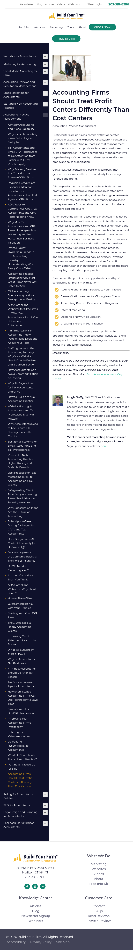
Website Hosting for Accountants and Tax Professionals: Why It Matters (21, 412)
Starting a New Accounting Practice (20, 105)
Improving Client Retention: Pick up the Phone (22, 640)
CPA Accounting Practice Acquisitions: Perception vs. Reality (21, 295)
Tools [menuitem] (71, 27)
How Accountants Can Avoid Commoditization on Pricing (23, 374)
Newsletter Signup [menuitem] (35, 916)
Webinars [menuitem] (74, 4)
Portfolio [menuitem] (23, 27)
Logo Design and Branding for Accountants (20, 814)
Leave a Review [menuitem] (99, 921)
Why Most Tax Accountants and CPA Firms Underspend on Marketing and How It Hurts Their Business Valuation (22, 232)
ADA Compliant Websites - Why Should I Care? (22, 589)
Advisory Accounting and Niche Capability (21, 126)
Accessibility (16, 942)
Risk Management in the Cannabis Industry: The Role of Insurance (22, 556)
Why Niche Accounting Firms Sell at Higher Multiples (22, 138)
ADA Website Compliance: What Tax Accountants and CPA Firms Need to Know (22, 210)
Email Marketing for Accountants (16, 94)
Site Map (63, 942)
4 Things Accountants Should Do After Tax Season (21, 672)
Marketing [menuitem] (56, 27)
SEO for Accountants (16, 805)
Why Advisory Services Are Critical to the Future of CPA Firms (22, 173)
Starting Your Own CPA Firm (23, 615)
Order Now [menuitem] (102, 27)
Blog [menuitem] (39, 4)
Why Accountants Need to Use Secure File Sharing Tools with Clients (23, 430)
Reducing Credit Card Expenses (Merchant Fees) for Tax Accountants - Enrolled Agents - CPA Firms (22, 191)
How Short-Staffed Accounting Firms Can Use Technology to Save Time (23, 697)
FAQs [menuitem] (99, 911)
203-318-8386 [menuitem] (118, 4)
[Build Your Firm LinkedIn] (43, 886)
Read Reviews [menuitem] (98, 916)
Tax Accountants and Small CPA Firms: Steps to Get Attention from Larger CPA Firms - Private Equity (22, 156)
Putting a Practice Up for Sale (21, 766)
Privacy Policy (40, 942)
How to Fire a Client (20, 598)
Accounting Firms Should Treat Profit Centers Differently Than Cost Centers (20, 780)
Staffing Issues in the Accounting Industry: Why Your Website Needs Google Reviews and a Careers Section (22, 356)
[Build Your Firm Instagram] (35, 886)
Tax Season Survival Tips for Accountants (21, 684)
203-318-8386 (35, 877)
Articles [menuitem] (49, 4)
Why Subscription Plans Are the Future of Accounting (23, 512)
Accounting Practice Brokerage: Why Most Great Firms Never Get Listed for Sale (22, 280)
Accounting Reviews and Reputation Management (19, 84)
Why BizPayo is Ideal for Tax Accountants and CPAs (21, 387)
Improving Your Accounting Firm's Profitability (19, 722)
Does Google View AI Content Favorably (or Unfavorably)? (21, 543)
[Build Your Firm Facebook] (27, 886)
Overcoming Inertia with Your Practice (20, 606)
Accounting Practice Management (16, 116)
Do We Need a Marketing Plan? (18, 568)
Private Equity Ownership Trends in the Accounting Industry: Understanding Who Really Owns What (21, 258)
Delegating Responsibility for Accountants (18, 745)
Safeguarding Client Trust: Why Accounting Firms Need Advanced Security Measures (22, 496)
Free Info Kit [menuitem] (66, 38)
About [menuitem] (82, 27)
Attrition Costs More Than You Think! (20, 577)
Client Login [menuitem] (94, 4)
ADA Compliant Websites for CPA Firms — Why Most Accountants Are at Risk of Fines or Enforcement (23, 315)
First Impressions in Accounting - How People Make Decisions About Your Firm (22, 336)
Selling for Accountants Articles (18, 796)
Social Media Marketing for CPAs (20, 73)
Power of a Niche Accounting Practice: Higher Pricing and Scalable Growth (21, 461)
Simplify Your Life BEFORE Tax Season (21, 711)
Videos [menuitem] (61, 4)
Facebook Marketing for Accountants (18, 825)
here (104, 446)
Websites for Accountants (19, 56)
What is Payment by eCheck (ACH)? (21, 651)
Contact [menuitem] (99, 906)
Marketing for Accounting (19, 64)
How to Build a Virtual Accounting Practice (21, 399)
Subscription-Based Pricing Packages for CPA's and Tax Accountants (21, 527)
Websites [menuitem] (39, 27)
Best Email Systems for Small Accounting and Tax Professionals (22, 445)
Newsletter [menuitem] (27, 4)
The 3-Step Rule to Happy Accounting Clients (20, 626)
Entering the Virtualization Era (19, 734)
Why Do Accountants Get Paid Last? (21, 661)
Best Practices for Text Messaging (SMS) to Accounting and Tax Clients (22, 479)
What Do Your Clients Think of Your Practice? (22, 757)
